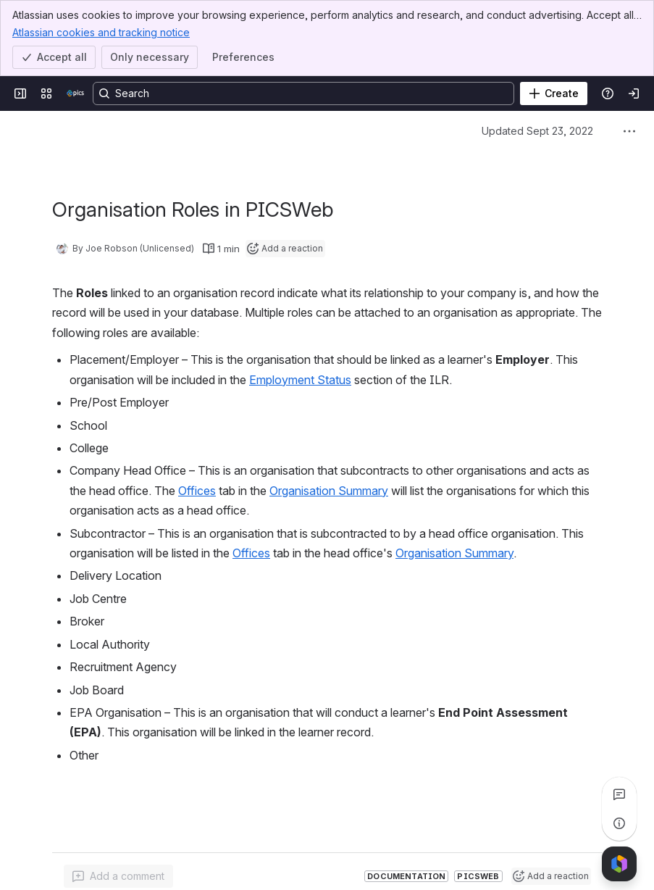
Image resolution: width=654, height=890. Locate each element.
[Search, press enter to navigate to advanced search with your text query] (303, 93)
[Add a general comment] (118, 876)
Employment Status (300, 380)
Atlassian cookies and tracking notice (101, 31)
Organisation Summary (328, 490)
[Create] (553, 93)
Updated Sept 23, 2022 (537, 131)
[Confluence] (75, 93)
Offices (197, 490)
